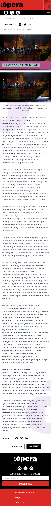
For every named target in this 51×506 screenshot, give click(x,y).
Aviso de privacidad (25, 492)
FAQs (17, 497)
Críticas (27, 18)
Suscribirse (25, 484)
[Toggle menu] (48, 12)
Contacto (20, 502)
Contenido (10, 18)
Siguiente (33, 446)
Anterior (17, 446)
